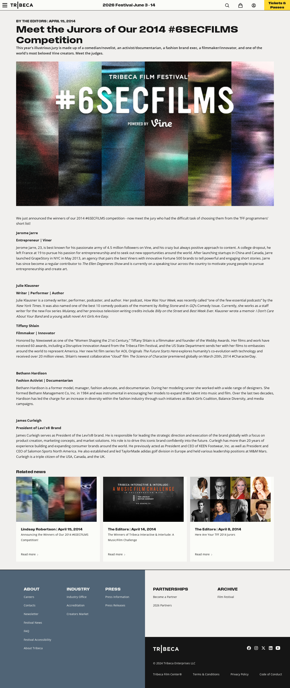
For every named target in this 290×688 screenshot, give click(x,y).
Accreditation (76, 605)
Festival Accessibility (37, 640)
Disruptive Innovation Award (88, 345)
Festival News (33, 622)
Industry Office (77, 597)
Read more (30, 554)
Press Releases (115, 605)
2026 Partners (162, 605)
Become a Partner (165, 597)
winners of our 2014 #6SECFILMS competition (89, 218)
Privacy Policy (240, 674)
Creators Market (77, 614)
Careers (29, 597)
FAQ (26, 631)
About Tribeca (33, 648)
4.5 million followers (123, 247)
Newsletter (31, 614)
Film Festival (226, 597)
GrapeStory (40, 258)
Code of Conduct (271, 674)
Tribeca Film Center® (167, 674)
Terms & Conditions (206, 674)
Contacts (29, 605)
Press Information (117, 597)
